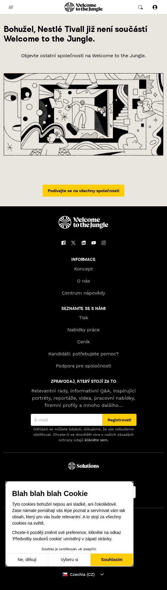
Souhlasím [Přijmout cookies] (112, 559)
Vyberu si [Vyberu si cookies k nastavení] (69, 559)
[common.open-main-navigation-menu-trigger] (11, 7)
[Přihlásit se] (155, 7)
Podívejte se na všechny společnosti (83, 190)
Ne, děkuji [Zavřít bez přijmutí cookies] (27, 559)
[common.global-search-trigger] (140, 7)
